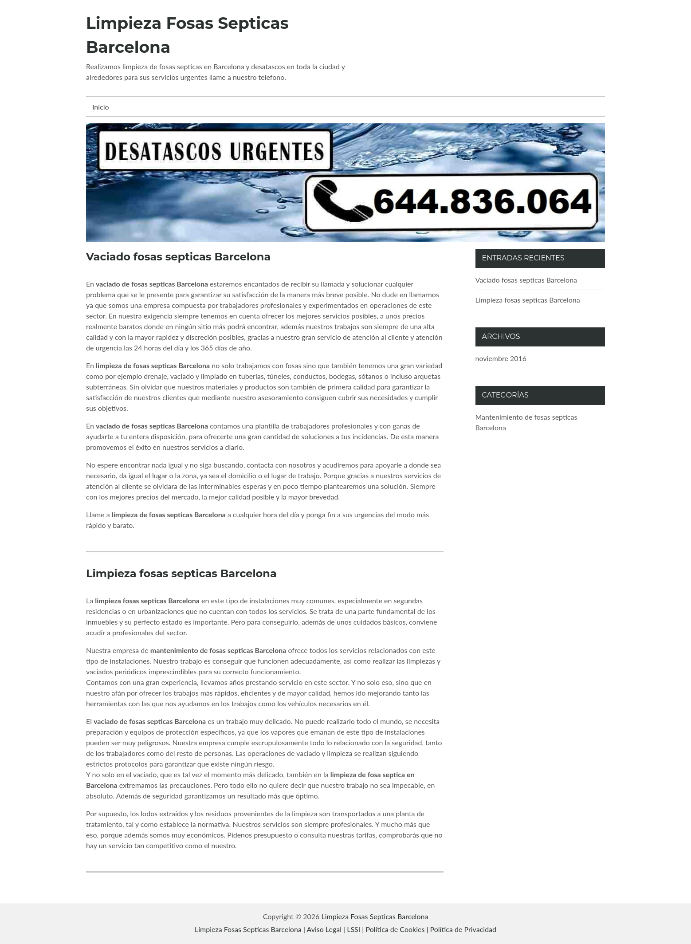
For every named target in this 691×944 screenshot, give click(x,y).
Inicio (100, 106)
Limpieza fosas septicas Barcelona (181, 573)
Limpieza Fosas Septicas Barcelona (375, 916)
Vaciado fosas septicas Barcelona (178, 256)
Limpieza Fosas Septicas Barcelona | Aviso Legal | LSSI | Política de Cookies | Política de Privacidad (345, 929)
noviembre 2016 (501, 358)
